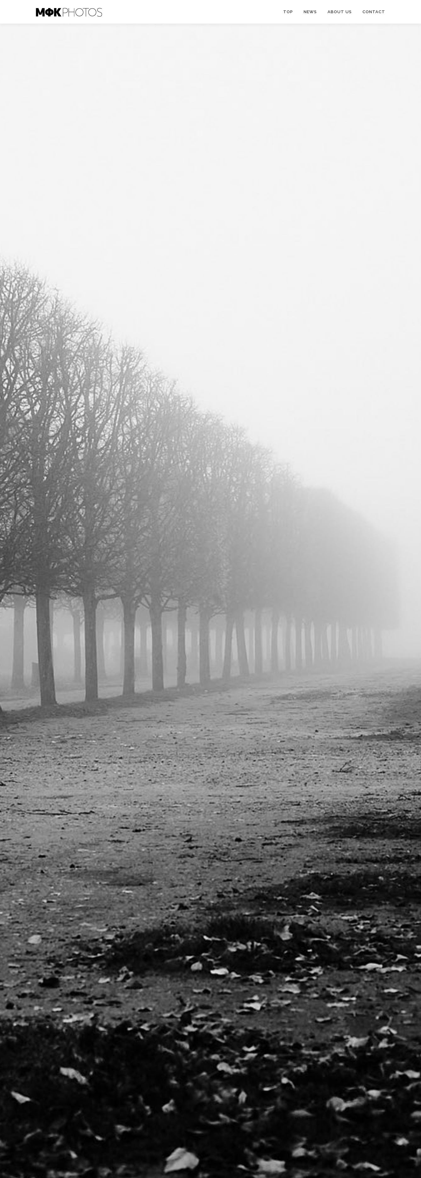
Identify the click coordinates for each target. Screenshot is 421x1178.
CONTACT (373, 11)
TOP (288, 11)
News (310, 11)
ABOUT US (340, 11)
